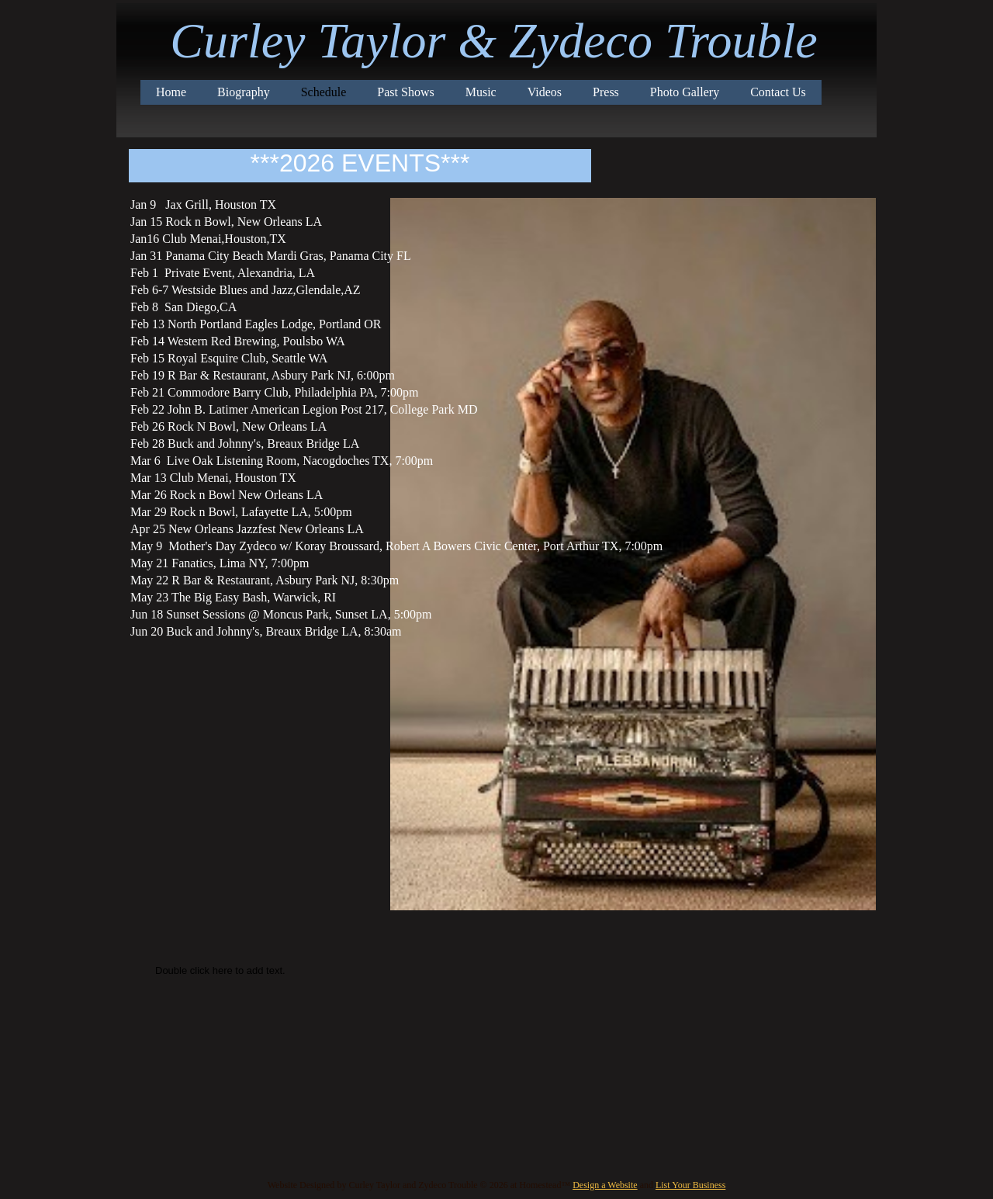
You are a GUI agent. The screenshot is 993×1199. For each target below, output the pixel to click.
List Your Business (690, 1185)
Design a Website (605, 1185)
